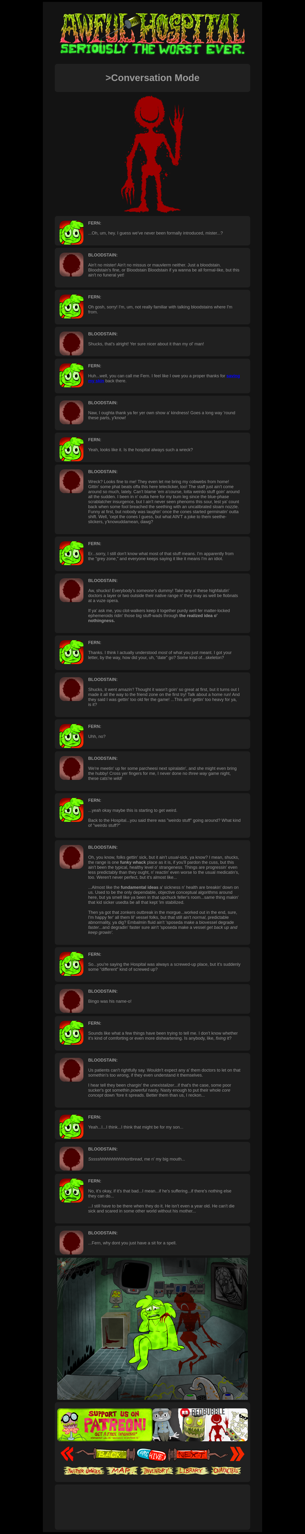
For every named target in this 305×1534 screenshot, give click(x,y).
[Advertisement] (152, 1502)
